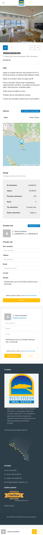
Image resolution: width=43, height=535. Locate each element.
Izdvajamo (13, 53)
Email (5, 264)
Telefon (5, 255)
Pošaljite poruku (12, 356)
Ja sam (5, 273)
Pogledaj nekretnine (34, 225)
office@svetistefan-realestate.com (16, 481)
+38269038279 (19, 234)
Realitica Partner (9, 516)
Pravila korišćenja (9, 430)
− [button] (5, 128)
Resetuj (21, 300)
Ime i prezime (8, 246)
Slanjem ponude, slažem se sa (20, 295)
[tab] (5, 47)
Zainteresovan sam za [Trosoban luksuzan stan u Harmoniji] (21, 286)
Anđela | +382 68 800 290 (14, 477)
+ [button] (5, 125)
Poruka (5, 278)
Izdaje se (6, 53)
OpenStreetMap (30, 165)
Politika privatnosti (21, 430)
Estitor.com (24, 510)
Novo (18, 53)
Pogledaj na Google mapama (30, 111)
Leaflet (22, 165)
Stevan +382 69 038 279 (13, 473)
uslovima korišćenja (31, 295)
